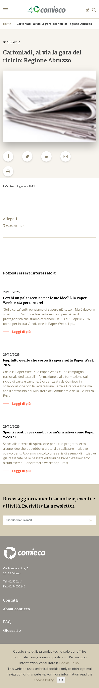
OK (61, 680)
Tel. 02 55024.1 (13, 581)
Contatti (11, 600)
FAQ (7, 621)
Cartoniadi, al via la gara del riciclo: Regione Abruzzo (54, 24)
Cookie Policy (69, 663)
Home (7, 24)
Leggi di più (21, 331)
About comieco (16, 609)
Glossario (12, 630)
